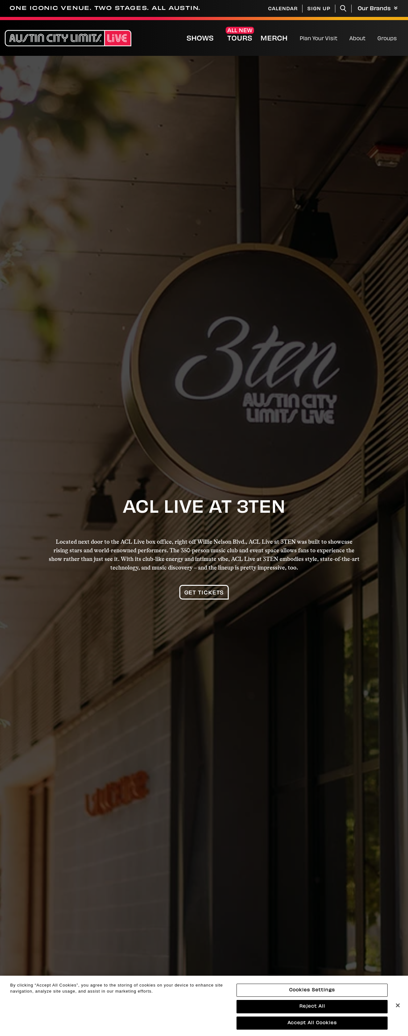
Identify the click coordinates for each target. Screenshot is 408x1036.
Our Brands (377, 8)
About (357, 38)
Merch (279, 38)
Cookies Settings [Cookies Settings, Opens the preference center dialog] (312, 997)
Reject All (312, 1014)
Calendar (283, 9)
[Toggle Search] (343, 8)
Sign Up (319, 9)
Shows (200, 39)
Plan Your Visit (319, 38)
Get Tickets (204, 593)
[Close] (398, 1012)
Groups (387, 38)
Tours (239, 39)
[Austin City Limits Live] (68, 38)
